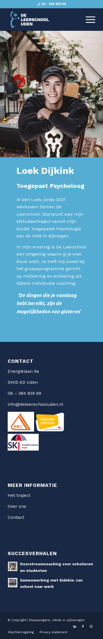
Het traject (19, 495)
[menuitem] (87, 20)
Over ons (17, 506)
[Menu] (87, 20)
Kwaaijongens (39, 620)
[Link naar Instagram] (91, 626)
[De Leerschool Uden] (43, 20)
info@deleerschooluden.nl (35, 404)
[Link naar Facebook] (83, 626)
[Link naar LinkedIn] (75, 626)
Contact (16, 517)
